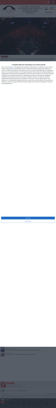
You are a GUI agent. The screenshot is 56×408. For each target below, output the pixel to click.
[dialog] (28, 204)
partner (12, 67)
